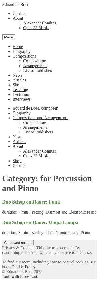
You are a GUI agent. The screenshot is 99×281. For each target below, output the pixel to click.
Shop (17, 85)
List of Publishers (38, 70)
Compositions (24, 56)
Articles (19, 80)
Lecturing (21, 94)
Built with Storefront (19, 276)
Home (18, 46)
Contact (19, 13)
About (18, 18)
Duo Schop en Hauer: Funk (31, 202)
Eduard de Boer (15, 4)
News (17, 75)
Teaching (20, 89)
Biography (22, 51)
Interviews (22, 99)
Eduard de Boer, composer (35, 108)
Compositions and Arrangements (40, 117)
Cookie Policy (24, 267)
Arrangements (35, 65)
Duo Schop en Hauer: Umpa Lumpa (40, 222)
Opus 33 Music (36, 27)
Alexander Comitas (39, 23)
